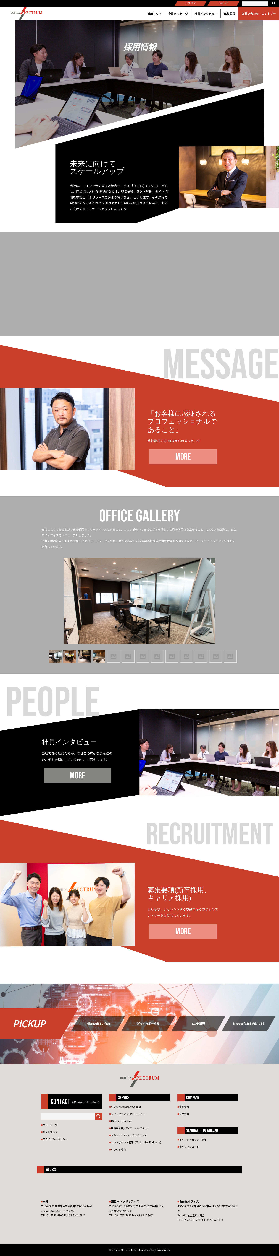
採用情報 (184, 1114)
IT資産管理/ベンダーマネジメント (130, 1128)
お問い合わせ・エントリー (259, 13)
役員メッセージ (178, 14)
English (223, 3)
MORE (183, 456)
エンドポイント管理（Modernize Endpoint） (137, 1142)
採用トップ (154, 14)
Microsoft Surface (98, 1023)
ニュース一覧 (50, 1125)
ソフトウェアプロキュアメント (128, 1114)
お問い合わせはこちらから (86, 1102)
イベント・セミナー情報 (193, 1139)
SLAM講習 (198, 1023)
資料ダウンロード (189, 1146)
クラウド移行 (118, 1149)
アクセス (190, 3)
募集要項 (229, 14)
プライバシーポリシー (55, 1139)
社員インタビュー (205, 14)
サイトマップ (50, 1132)
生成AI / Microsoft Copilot (126, 1107)
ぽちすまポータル (148, 1023)
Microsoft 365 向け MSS (248, 1023)
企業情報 (184, 1107)
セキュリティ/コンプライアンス (128, 1135)
